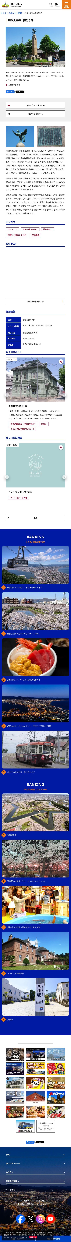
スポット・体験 (15, 13)
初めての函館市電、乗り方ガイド (21, 772)
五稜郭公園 (12, 835)
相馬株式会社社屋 (18, 406)
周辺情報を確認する (45, 301)
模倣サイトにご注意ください (35, 1200)
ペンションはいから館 (20, 491)
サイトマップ (42, 1204)
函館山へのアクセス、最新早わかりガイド (24, 587)
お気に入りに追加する (26, 105)
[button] (7, 395)
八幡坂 (10, 1019)
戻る (22, 517)
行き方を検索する (25, 113)
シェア (10, 92)
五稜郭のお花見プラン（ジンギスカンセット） (26, 881)
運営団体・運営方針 (26, 1204)
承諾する (33, 1237)
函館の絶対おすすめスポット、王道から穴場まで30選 (29, 726)
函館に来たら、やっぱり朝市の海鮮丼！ (23, 680)
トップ (3, 13)
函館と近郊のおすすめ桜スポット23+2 (23, 633)
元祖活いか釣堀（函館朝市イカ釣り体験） (24, 927)
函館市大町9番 (14, 85)
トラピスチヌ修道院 (15, 973)
